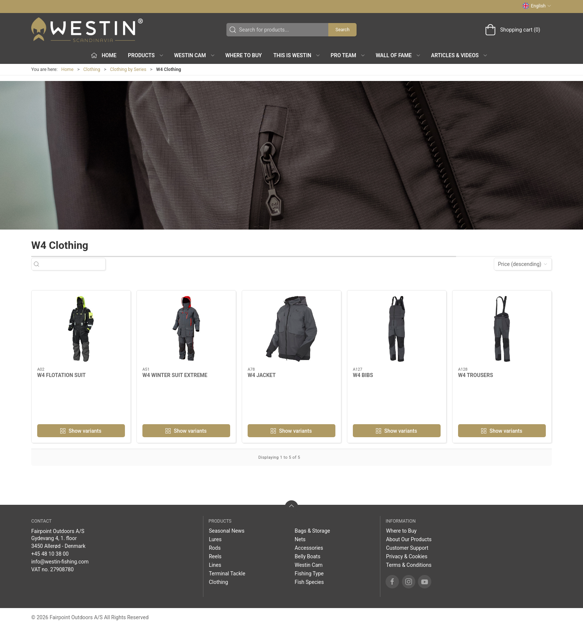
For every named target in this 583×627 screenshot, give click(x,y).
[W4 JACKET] (291, 329)
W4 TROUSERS (475, 375)
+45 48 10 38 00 (50, 554)
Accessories (308, 548)
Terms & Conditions (408, 565)
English (537, 6)
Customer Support (407, 548)
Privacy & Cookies (406, 556)
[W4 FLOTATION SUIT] (81, 329)
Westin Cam (308, 565)
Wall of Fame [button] (398, 55)
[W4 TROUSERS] (502, 329)
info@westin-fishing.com (59, 562)
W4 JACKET (262, 375)
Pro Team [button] (348, 55)
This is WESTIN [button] (297, 55)
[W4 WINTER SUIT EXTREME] (186, 329)
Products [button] (146, 55)
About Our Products (409, 539)
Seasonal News (227, 531)
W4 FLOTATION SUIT (61, 375)
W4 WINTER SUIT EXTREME (174, 375)
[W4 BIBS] (397, 329)
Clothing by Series (128, 69)
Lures (215, 539)
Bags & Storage (312, 531)
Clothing (91, 69)
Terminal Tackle (227, 573)
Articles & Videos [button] (459, 55)
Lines (215, 565)
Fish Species (309, 582)
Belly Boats (307, 556)
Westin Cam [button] (194, 55)
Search (342, 29)
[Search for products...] (75, 264)
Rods (215, 548)
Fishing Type (308, 573)
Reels (215, 556)
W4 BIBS (363, 375)
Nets (299, 539)
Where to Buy (243, 55)
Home (67, 69)
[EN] (87, 30)
